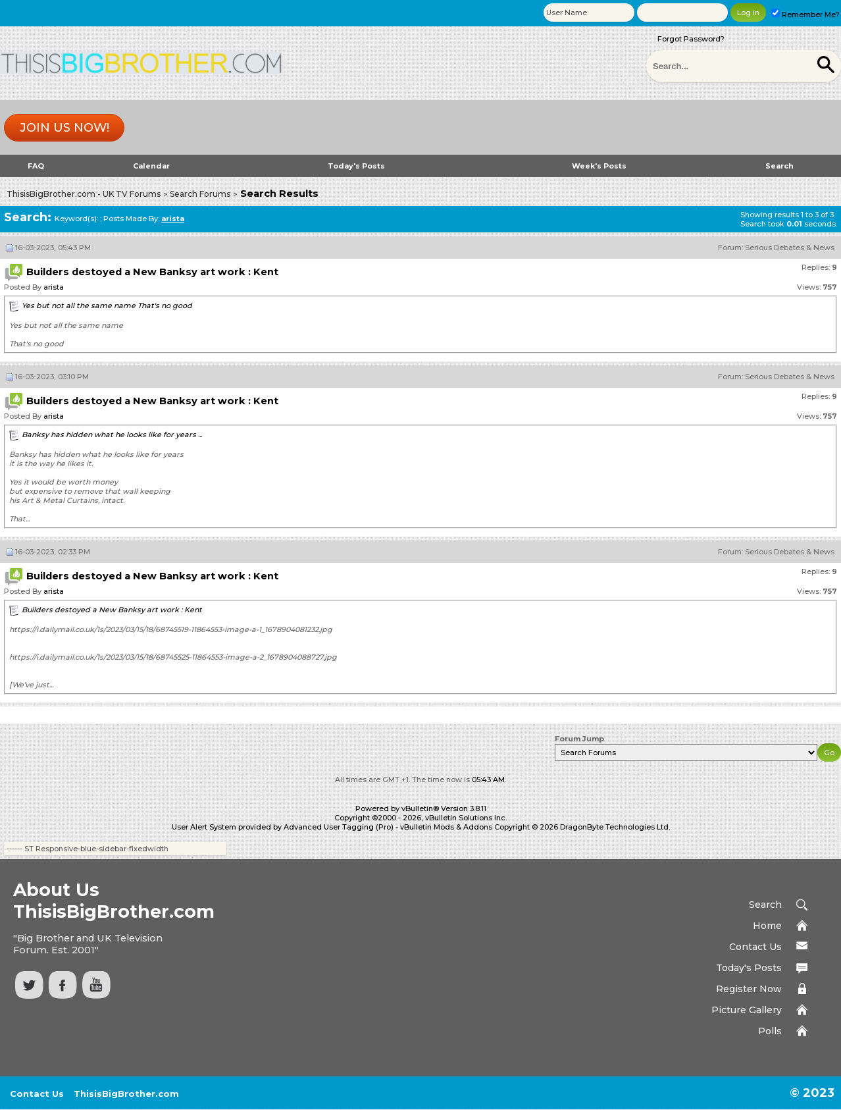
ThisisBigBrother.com (126, 1093)
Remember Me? (805, 14)
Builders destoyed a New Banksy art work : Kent (112, 609)
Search (779, 166)
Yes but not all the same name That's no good (107, 305)
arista (53, 287)
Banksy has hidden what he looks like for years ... (112, 434)
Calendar (151, 166)
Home (767, 926)
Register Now (749, 989)
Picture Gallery (746, 1010)
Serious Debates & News (789, 247)
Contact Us (755, 947)
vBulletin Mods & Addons (446, 827)
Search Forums (200, 194)
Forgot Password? (691, 38)
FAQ (36, 166)
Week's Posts (599, 166)
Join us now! (64, 127)
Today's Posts (356, 166)
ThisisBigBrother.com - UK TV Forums (84, 194)
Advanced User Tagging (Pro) (339, 827)
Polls (770, 1031)
